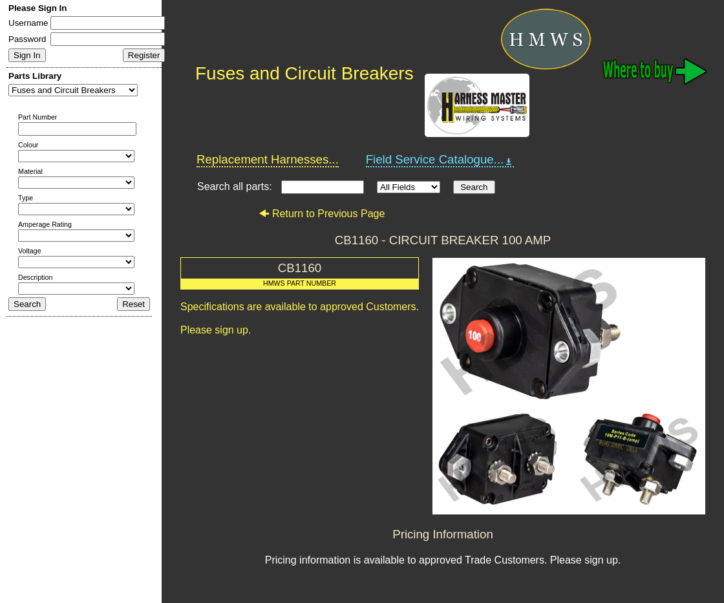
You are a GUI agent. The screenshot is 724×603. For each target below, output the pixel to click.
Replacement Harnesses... (268, 159)
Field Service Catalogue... (440, 160)
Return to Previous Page (322, 213)
